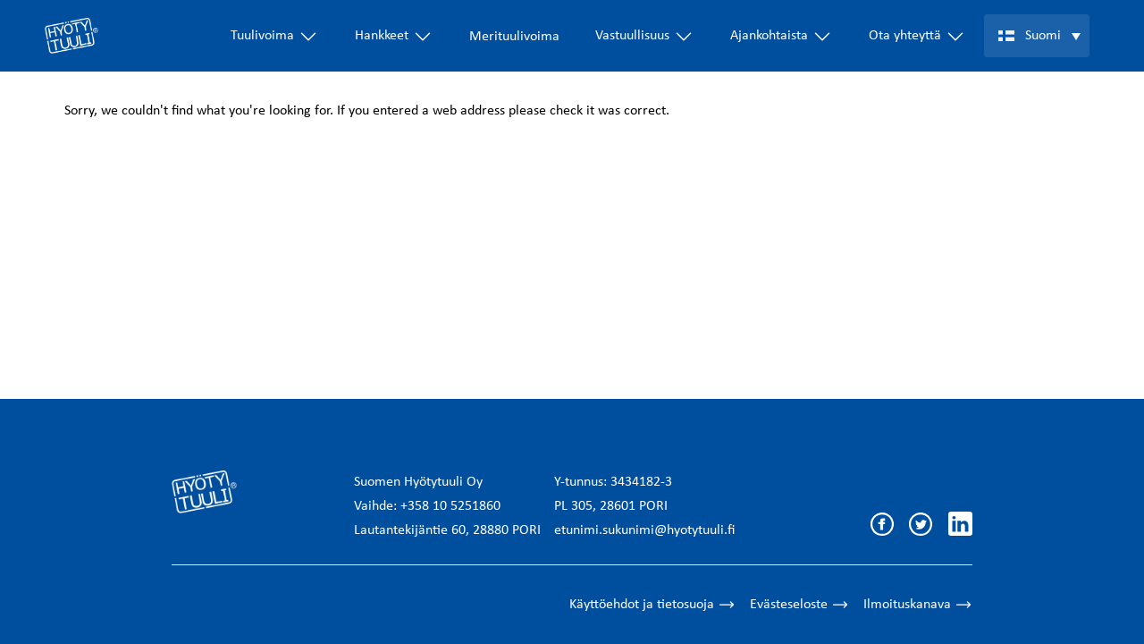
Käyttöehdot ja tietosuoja (652, 604)
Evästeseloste (799, 604)
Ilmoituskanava (917, 604)
